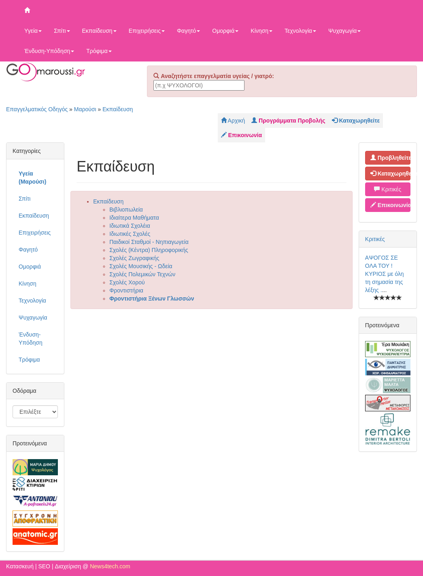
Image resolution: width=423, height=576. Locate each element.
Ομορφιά (225, 31)
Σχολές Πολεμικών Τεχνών (142, 274)
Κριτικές (387, 189)
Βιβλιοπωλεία (126, 209)
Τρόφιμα (99, 51)
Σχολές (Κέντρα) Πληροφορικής (148, 250)
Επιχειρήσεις (147, 31)
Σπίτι (62, 31)
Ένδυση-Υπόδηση (49, 51)
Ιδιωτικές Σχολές (129, 234)
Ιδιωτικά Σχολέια (129, 225)
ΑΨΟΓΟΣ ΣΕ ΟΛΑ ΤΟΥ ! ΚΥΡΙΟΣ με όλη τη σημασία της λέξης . (384, 273)
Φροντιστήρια (126, 290)
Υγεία (33, 31)
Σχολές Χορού (127, 282)
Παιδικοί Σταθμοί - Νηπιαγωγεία (149, 242)
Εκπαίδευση (99, 31)
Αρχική (233, 120)
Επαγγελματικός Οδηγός (37, 109)
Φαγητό (188, 31)
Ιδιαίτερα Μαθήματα (134, 217)
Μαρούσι (85, 109)
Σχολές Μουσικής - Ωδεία (140, 266)
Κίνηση (261, 31)
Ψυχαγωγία (344, 31)
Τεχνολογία (300, 31)
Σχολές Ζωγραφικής (134, 258)
